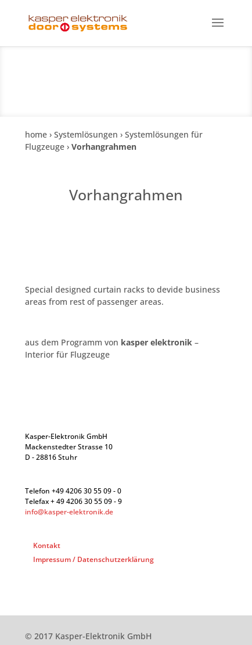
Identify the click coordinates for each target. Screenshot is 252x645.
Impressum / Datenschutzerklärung (93, 559)
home (36, 134)
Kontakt (46, 545)
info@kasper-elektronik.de (69, 512)
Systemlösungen (86, 134)
